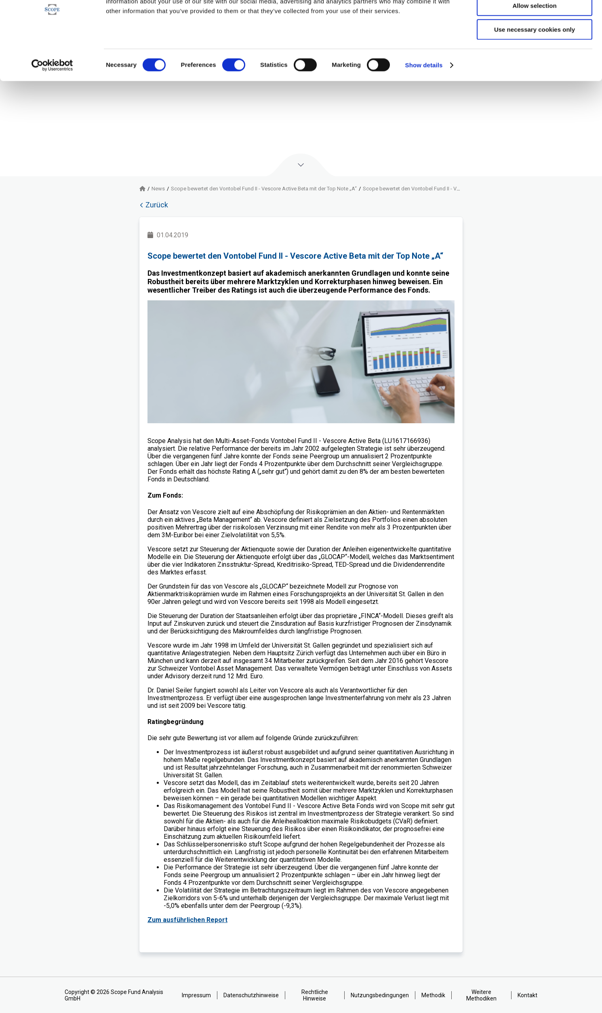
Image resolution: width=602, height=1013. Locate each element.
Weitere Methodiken (481, 995)
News (158, 189)
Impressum (196, 995)
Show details (424, 102)
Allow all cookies (534, 20)
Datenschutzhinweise (251, 995)
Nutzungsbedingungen (380, 995)
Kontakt (527, 995)
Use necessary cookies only (534, 67)
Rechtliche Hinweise (314, 995)
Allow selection (534, 43)
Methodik (433, 995)
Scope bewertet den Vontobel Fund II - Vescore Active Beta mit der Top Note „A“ (264, 189)
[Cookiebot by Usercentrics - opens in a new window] (52, 103)
